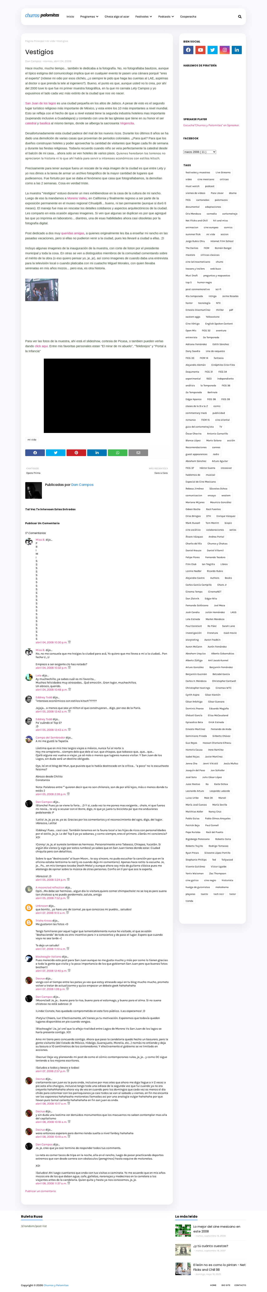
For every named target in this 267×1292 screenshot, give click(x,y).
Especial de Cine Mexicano (201, 481)
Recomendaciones (196, 447)
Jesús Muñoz (231, 763)
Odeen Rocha (193, 509)
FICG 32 (206, 330)
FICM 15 (205, 419)
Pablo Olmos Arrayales (217, 818)
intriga (213, 296)
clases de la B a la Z (197, 406)
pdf (231, 309)
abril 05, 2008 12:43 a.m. (52, 730)
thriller (220, 309)
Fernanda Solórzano (197, 605)
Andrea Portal (216, 536)
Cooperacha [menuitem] (188, 16)
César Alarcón (212, 694)
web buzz (215, 268)
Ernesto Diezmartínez (198, 309)
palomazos (221, 199)
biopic (228, 522)
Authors (214, 577)
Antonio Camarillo (217, 433)
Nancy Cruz (215, 811)
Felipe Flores (193, 557)
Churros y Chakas (217, 543)
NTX (218, 303)
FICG (188, 199)
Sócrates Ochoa (218, 488)
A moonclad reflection (50, 887)
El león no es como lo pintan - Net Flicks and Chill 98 (219, 1267)
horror (189, 303)
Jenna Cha (191, 763)
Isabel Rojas (192, 756)
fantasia (219, 358)
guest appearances (196, 454)
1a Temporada (208, 385)
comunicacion (194, 495)
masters (190, 254)
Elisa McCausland (218, 715)
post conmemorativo (198, 289)
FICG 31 (209, 371)
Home (213, 1285)
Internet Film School (221, 241)
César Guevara (216, 701)
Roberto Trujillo (194, 845)
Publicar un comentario (40, 1191)
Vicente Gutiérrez (195, 866)
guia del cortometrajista (200, 426)
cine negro (210, 880)
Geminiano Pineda (196, 736)
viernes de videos (195, 193)
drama (233, 193)
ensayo (212, 495)
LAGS (233, 612)
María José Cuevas (196, 804)
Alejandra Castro (195, 577)
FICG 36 (226, 385)
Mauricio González (220, 502)
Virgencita (127, 123)
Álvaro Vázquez (194, 536)
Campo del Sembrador (50, 737)
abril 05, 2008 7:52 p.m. (51, 898)
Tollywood (227, 859)
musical (210, 474)
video (189, 179)
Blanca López (193, 440)
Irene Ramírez (216, 749)
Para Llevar (217, 193)
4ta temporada (194, 296)
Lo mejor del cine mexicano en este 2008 (216, 1228)
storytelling (192, 639)
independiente (225, 378)
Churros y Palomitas (56, 1285)
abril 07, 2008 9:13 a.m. (51, 913)
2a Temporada (194, 392)
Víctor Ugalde (218, 866)
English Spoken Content (219, 323)
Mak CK (208, 797)
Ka (207, 784)
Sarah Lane (228, 626)
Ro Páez (212, 626)
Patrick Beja (193, 825)
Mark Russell (193, 522)
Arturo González (195, 667)
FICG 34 (222, 371)
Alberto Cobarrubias (222, 653)
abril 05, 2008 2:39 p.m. (51, 794)
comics (228, 227)
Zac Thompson (217, 873)
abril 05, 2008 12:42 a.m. (52, 711)
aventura (221, 330)
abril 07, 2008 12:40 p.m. (52, 971)
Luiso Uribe (192, 797)
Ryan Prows (192, 852)
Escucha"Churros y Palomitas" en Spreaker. (211, 125)
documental (192, 206)
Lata (39, 675)
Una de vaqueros (215, 351)
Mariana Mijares (195, 502)
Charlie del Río (194, 543)
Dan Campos (33, 61)
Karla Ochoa (221, 784)
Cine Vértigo (193, 323)
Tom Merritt (212, 522)
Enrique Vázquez (226, 516)
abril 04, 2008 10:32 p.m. (52, 668)
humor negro (204, 282)
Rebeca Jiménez (195, 488)
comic (216, 406)
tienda (189, 900)
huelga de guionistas (198, 887)
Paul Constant (194, 626)
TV (220, 426)
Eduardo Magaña (219, 708)
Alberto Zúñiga (194, 660)
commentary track (196, 413)
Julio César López (212, 777)
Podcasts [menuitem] (164, 16)
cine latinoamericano (198, 261)
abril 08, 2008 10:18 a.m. (52, 1122)
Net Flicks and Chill (197, 220)
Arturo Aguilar (220, 461)
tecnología (204, 303)
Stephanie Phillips (196, 859)
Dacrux (40, 978)
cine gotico (192, 880)
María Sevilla (219, 804)
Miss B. (41, 539)
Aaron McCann (194, 646)
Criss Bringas (193, 516)
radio (216, 454)
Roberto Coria (223, 839)
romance (191, 419)
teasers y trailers (195, 268)
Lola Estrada (193, 619)
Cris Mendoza (193, 213)
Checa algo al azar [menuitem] (117, 16)
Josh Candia (193, 612)
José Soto (191, 777)
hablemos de (193, 474)
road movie (230, 632)
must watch (192, 186)
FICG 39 (225, 399)
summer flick (193, 234)
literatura (212, 632)
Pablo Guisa (192, 818)
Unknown (42, 906)
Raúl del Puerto (214, 832)
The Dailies (192, 248)
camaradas (202, 199)
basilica (44, 123)
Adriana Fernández (196, 344)
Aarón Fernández (217, 646)
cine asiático (193, 529)
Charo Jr (222, 584)
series (232, 529)
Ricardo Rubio (215, 571)
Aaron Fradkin (212, 639)
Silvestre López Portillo (217, 852)
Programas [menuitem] (87, 16)
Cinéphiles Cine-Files (223, 364)
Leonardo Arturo (195, 790)
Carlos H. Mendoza (196, 681)
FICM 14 (204, 358)
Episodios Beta (194, 722)
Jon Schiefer (217, 770)
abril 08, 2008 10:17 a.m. (51, 1103)
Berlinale (212, 392)
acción (231, 440)
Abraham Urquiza (196, 653)
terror (232, 894)
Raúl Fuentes (213, 509)
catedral (30, 123)
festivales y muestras (198, 172)
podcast (209, 186)
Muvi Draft (192, 275)
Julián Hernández (215, 612)
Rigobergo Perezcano (198, 839)
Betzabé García (221, 674)
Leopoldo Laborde (220, 790)
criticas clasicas (210, 254)
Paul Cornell (212, 825)
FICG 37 (190, 467)
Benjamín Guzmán (196, 674)
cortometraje (229, 213)
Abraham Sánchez (196, 461)
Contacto (240, 1285)
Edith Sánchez (221, 344)
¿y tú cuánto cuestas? (210, 1246)
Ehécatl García (194, 715)
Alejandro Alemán (196, 364)
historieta (227, 880)
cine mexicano (206, 179)
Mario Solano (214, 440)
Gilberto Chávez (221, 736)
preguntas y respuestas (216, 275)
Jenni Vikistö (210, 763)
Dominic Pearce (195, 708)
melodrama (222, 887)
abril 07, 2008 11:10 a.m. (51, 949)
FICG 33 (190, 358)
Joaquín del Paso (195, 770)
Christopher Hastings (198, 687)
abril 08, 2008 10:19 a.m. (52, 1137)
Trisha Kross (44, 920)
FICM (206, 248)
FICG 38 (211, 399)
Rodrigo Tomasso (218, 845)
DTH (208, 516)
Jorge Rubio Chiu (195, 241)
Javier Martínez (214, 756)
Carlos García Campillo (199, 584)
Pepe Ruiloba (193, 832)
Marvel (222, 797)
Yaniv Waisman (195, 873)
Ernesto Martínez (195, 729)
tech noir (219, 894)
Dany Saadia (193, 351)
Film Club (191, 564)
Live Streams (223, 172)
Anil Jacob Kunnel (218, 660)
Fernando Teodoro (215, 557)
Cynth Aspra (192, 694)
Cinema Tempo (194, 591)
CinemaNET (214, 591)
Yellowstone (212, 316)
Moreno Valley (77, 198)
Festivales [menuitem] (142, 16)
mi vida (50, 41)
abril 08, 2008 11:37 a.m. (51, 1183)
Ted (214, 859)
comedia (212, 213)
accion (224, 234)
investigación (194, 632)
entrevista (191, 337)
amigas (79, 233)
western (226, 495)
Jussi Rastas (193, 784)
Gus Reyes (191, 742)
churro (219, 261)
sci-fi (218, 289)
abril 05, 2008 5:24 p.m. (51, 880)
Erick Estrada (216, 722)
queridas (67, 233)
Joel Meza (219, 605)
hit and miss (220, 220)
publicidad (219, 413)
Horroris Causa (194, 749)
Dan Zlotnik (192, 598)
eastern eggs (193, 316)
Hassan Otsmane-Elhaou (217, 742)
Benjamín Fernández (221, 667)
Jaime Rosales (230, 296)
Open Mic (191, 330)
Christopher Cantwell (224, 681)
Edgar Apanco (194, 399)
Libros (224, 564)
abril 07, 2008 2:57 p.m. (51, 1071)
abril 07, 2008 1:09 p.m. (51, 989)
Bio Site (226, 1285)
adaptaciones (213, 206)
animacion (192, 227)
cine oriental (222, 419)
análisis (190, 385)
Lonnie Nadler (193, 571)
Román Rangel (223, 248)
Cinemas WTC (223, 687)
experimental (193, 378)
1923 (209, 378)
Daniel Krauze (193, 550)
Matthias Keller (194, 811)
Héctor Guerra (207, 467)
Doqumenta (192, 371)
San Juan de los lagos (40, 103)
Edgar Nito (211, 598)
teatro (204, 894)
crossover (226, 467)
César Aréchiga (194, 701)
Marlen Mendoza (215, 619)
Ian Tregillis (208, 564)
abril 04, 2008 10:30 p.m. (52, 642)
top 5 (189, 282)
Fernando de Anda (221, 729)
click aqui (41, 346)
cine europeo (211, 227)
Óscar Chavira (194, 433)
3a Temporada (211, 337)
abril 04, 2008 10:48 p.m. (52, 689)
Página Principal (34, 41)
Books (228, 577)
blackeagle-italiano (48, 956)
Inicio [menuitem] (70, 16)
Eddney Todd (44, 697)
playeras (190, 894)
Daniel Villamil (215, 550)
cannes (216, 447)
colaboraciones (215, 529)
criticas (224, 179)
